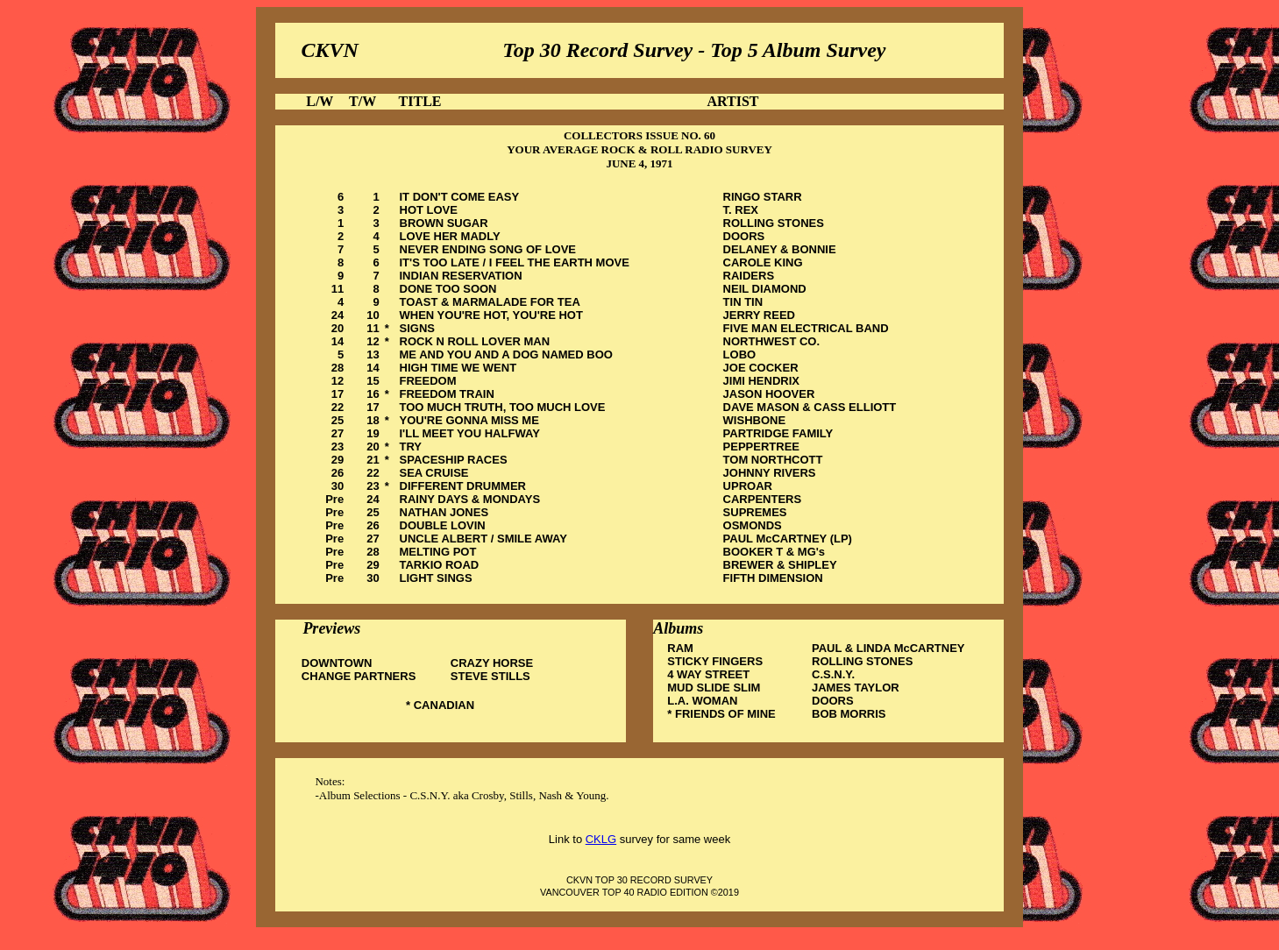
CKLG (601, 839)
